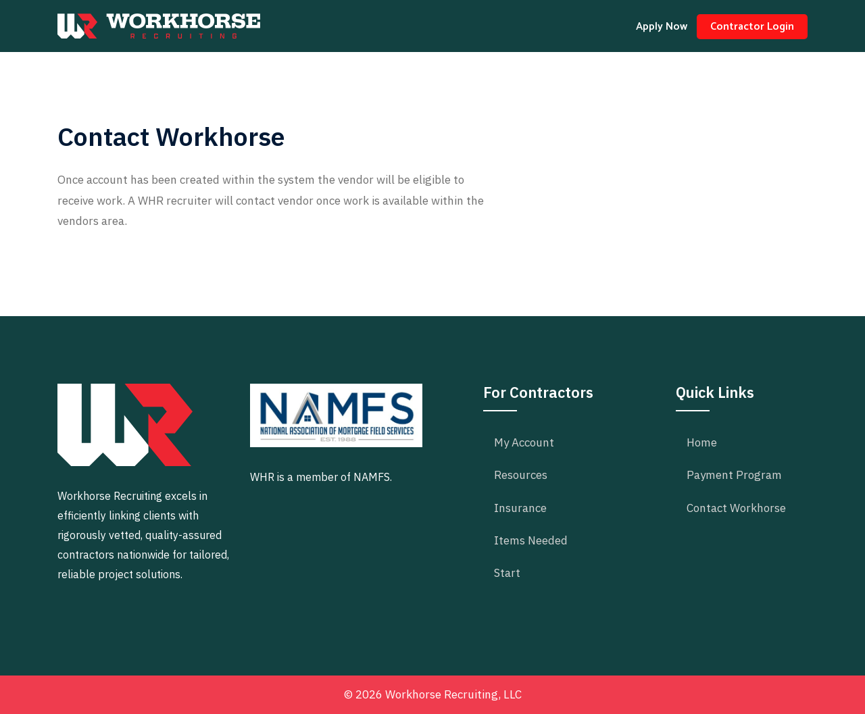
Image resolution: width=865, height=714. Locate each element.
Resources (520, 474)
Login (752, 27)
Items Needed (531, 540)
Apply (661, 27)
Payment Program (734, 474)
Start (507, 572)
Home (702, 442)
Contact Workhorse (736, 508)
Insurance (520, 508)
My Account (524, 442)
